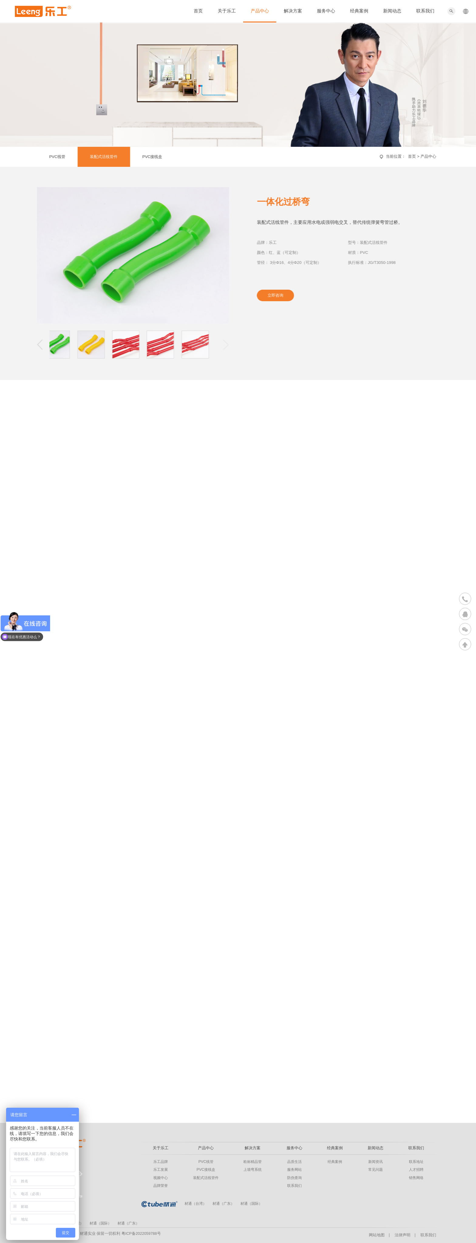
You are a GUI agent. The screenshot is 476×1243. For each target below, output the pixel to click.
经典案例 (359, 10)
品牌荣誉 (160, 1186)
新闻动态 (392, 10)
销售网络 (416, 1178)
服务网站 (294, 1169)
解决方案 (293, 10)
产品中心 (260, 10)
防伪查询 (294, 1178)
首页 (198, 10)
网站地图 (377, 1235)
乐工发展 (160, 1169)
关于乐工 (227, 10)
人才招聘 (416, 1169)
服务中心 (326, 10)
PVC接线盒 (148, 156)
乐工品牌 (160, 1162)
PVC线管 (53, 156)
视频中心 (160, 1178)
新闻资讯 (375, 1162)
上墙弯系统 (252, 1169)
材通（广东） (223, 1203)
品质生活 (294, 1162)
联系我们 (425, 10)
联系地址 (416, 1162)
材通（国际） (251, 1203)
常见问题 (375, 1169)
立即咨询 (279, 295)
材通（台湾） (195, 1203)
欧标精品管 (252, 1162)
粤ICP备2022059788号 (141, 1233)
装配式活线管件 (100, 156)
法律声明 (402, 1235)
